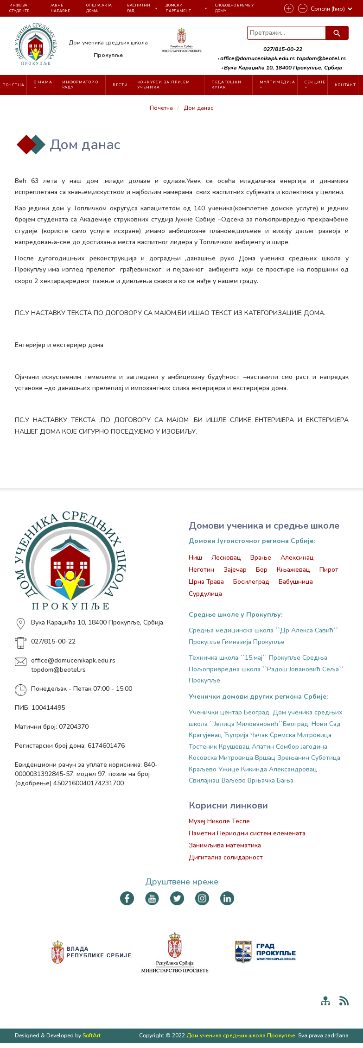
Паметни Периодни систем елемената (247, 833)
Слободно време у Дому (234, 8)
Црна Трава (206, 581)
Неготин (201, 569)
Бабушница (296, 581)
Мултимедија (277, 84)
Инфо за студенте (19, 8)
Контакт (345, 85)
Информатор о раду (80, 85)
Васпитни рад (138, 8)
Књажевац (293, 569)
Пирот (328, 569)
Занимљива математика (225, 845)
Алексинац (297, 557)
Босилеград (251, 581)
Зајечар (235, 569)
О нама (43, 84)
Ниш (195, 557)
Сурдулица (205, 593)
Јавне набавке (60, 8)
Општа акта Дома (99, 8)
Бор (261, 569)
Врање (260, 557)
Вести (120, 85)
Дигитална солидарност (226, 857)
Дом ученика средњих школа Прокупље (240, 1035)
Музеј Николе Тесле (219, 821)
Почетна (13, 85)
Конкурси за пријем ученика (163, 85)
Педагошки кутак (226, 85)
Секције (315, 84)
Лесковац (226, 557)
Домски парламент (178, 8)
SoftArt (92, 1035)
